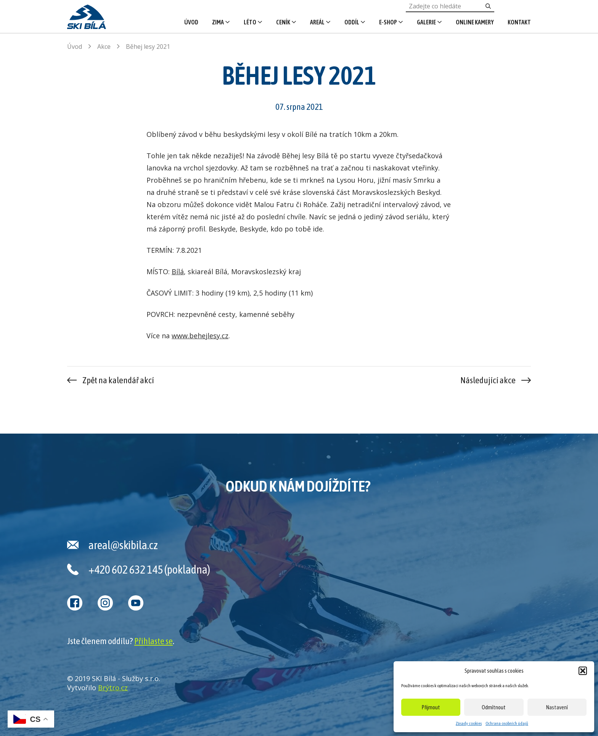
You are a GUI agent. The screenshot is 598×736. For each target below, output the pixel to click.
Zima (218, 22)
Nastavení (557, 707)
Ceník (283, 22)
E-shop (388, 22)
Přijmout (431, 707)
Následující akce (488, 380)
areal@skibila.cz (123, 545)
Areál (317, 22)
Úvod (191, 22)
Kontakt (519, 22)
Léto (250, 22)
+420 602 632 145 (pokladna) (149, 569)
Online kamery (475, 22)
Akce (104, 46)
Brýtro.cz (113, 687)
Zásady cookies (469, 723)
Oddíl (351, 22)
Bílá (178, 271)
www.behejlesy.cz (200, 335)
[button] (583, 671)
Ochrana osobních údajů (506, 723)
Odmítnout (494, 707)
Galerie (426, 22)
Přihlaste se (153, 641)
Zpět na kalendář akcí (118, 380)
